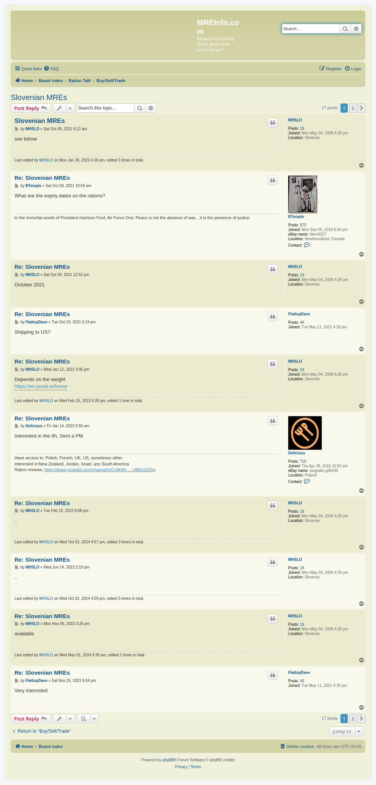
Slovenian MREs (39, 97)
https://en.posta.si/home (41, 386)
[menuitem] (51, 68)
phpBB (168, 760)
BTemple (296, 217)
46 (302, 322)
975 (303, 225)
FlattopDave (299, 314)
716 (303, 461)
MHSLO (295, 120)
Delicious (296, 453)
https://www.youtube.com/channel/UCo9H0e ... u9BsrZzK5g (99, 469)
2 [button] (353, 108)
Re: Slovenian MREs (42, 177)
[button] (361, 108)
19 (302, 128)
